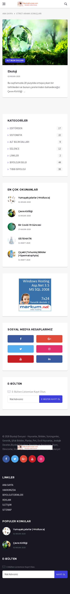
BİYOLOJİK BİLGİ (18, 162)
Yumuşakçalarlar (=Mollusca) (34, 197)
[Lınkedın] (49, 359)
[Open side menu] (3, 4)
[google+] (23, 459)
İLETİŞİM (6, 504)
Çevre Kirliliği (25, 211)
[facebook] (21, 339)
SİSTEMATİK (16, 135)
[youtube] (21, 359)
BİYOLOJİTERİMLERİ (12, 494)
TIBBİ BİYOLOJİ (18, 169)
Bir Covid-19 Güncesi (29, 225)
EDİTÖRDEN (16, 128)
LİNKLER (14, 155)
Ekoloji (12, 71)
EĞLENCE (14, 148)
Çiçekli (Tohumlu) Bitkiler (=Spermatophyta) (32, 254)
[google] (49, 339)
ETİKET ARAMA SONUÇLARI (28, 13)
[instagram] (49, 349)
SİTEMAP (7, 509)
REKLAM (6, 499)
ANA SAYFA (7, 13)
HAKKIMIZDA (9, 490)
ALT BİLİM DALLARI (15, 60)
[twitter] (21, 349)
